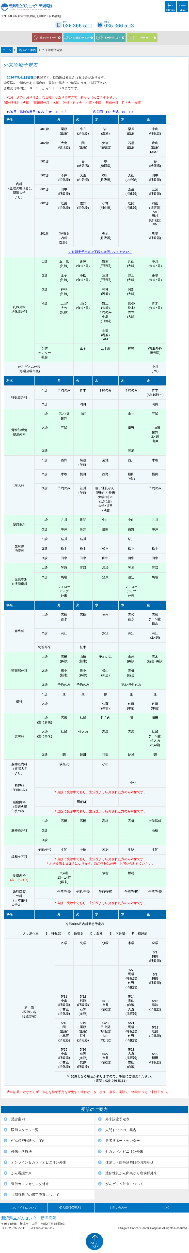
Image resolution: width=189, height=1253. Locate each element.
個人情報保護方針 (71, 1207)
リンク (165, 1207)
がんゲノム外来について (124, 1184)
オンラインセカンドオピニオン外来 (38, 1162)
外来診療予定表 (117, 1119)
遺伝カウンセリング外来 (30, 1184)
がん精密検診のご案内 (28, 1141)
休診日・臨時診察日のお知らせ (129, 1162)
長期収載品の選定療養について (35, 1195)
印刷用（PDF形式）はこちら (114, 112)
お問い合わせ (118, 1207)
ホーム (6, 50)
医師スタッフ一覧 (25, 1130)
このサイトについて (23, 1207)
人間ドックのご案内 (120, 1130)
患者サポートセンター (122, 1141)
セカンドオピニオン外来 (124, 1151)
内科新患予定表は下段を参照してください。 (100, 252)
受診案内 (18, 1119)
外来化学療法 (21, 1151)
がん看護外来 (21, 1173)
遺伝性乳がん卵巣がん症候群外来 (131, 1173)
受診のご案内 (27, 50)
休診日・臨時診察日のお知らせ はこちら (37, 112)
